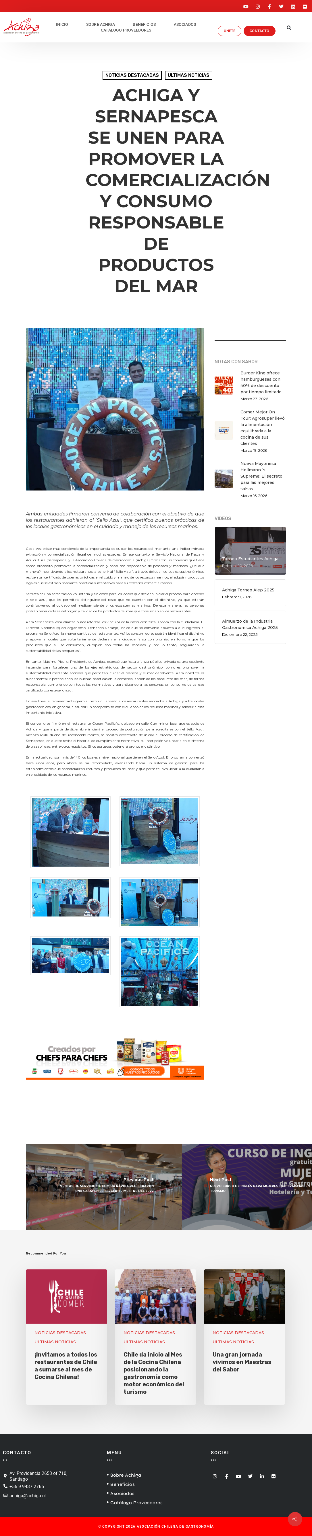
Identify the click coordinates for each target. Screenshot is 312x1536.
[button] (288, 28)
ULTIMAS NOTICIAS (188, 75)
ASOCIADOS (185, 24)
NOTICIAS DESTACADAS (132, 75)
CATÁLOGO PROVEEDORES (126, 30)
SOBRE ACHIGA (100, 24)
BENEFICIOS (144, 24)
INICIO (62, 24)
